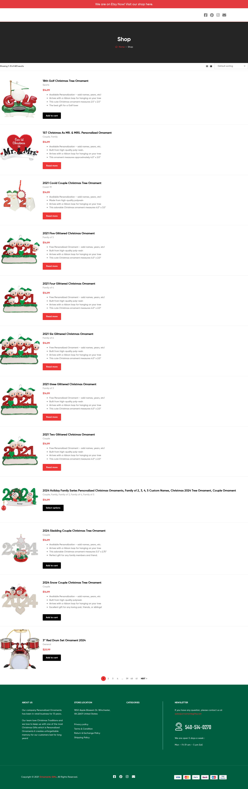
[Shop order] (231, 66)
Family (54, 136)
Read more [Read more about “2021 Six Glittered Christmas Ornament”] (52, 366)
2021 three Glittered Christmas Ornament (69, 384)
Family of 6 (48, 337)
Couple (46, 136)
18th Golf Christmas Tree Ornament (65, 81)
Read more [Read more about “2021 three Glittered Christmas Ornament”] (52, 417)
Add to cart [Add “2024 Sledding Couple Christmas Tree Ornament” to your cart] (52, 565)
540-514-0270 (198, 727)
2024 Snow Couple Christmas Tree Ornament (72, 582)
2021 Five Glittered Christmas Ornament (69, 233)
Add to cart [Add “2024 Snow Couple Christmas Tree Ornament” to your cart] (52, 617)
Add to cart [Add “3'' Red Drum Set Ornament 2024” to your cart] (52, 657)
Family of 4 (48, 287)
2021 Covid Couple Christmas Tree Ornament (72, 183)
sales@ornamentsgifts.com (188, 713)
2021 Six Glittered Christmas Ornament (68, 334)
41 (137, 678)
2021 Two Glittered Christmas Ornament (69, 434)
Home (122, 46)
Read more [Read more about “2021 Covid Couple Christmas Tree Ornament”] (52, 215)
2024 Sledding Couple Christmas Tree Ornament (74, 530)
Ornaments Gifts (47, 776)
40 (132, 678)
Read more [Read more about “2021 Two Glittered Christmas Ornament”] (52, 467)
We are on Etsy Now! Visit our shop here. (124, 4)
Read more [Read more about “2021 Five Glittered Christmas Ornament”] (52, 266)
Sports (46, 84)
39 (127, 678)
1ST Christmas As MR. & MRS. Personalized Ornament (77, 132)
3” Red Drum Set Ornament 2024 (64, 640)
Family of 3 (48, 388)
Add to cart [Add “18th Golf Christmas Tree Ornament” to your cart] (52, 115)
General (47, 644)
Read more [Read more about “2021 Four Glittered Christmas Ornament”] (52, 316)
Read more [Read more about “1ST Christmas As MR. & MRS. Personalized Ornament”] (52, 165)
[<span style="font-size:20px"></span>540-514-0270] (179, 726)
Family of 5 (48, 237)
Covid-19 (47, 187)
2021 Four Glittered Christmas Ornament (69, 283)
